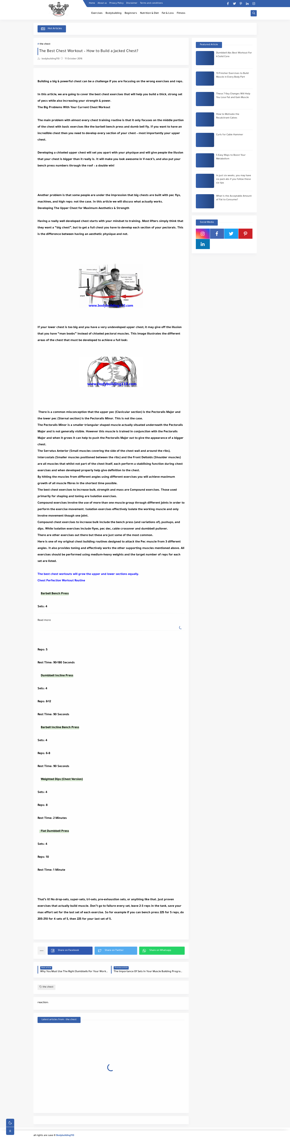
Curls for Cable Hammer (229, 135)
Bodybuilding (114, 13)
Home (92, 3)
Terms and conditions (151, 3)
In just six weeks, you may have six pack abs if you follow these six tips (233, 179)
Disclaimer (131, 3)
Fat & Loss (168, 13)
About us (102, 3)
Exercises (96, 13)
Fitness (181, 13)
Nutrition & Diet (149, 13)
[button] (70, 951)
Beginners (131, 13)
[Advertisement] (70, 179)
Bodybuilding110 (65, 1135)
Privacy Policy (116, 3)
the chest (45, 44)
